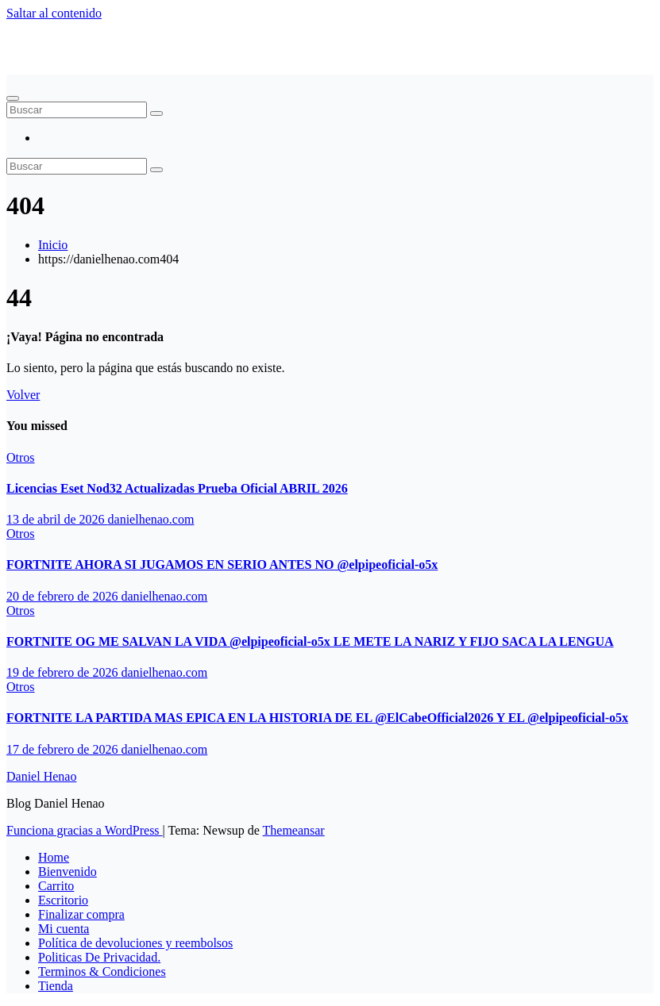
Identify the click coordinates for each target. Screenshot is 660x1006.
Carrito (56, 886)
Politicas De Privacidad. (99, 957)
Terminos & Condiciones (102, 971)
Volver (23, 394)
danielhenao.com (151, 519)
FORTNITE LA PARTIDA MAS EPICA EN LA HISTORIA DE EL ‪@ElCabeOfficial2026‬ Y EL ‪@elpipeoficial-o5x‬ (317, 717)
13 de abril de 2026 (57, 519)
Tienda (55, 986)
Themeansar (294, 830)
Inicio (53, 244)
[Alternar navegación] (12, 98)
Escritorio (63, 900)
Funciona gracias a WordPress (84, 830)
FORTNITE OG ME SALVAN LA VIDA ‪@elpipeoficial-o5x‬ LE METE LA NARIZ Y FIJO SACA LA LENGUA (310, 641)
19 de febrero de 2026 (63, 672)
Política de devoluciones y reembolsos (135, 943)
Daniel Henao (41, 40)
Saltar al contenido (54, 13)
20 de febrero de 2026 (63, 596)
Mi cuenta (63, 928)
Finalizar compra (81, 914)
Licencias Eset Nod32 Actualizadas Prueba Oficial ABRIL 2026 (177, 488)
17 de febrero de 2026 (63, 749)
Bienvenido (67, 871)
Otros (20, 457)
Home (53, 857)
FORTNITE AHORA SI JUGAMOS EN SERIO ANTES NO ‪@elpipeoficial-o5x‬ (222, 564)
